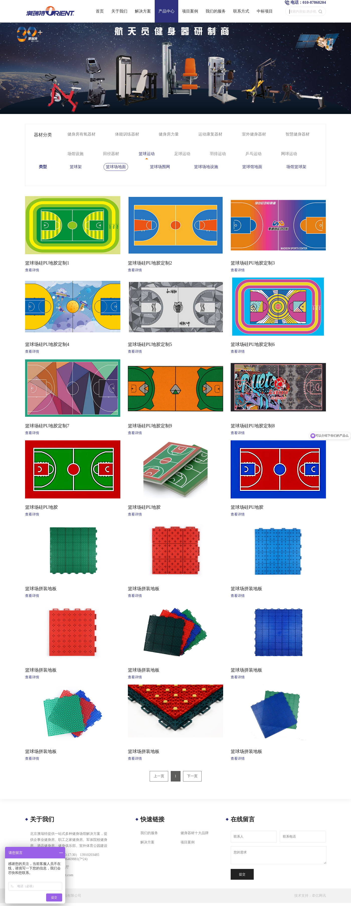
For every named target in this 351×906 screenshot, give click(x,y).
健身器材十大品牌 (195, 833)
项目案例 (190, 11)
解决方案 (143, 11)
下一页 (192, 776)
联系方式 (241, 11)
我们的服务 (216, 11)
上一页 (159, 776)
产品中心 (166, 11)
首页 (100, 11)
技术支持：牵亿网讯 (310, 895)
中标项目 (265, 11)
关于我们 (119, 11)
